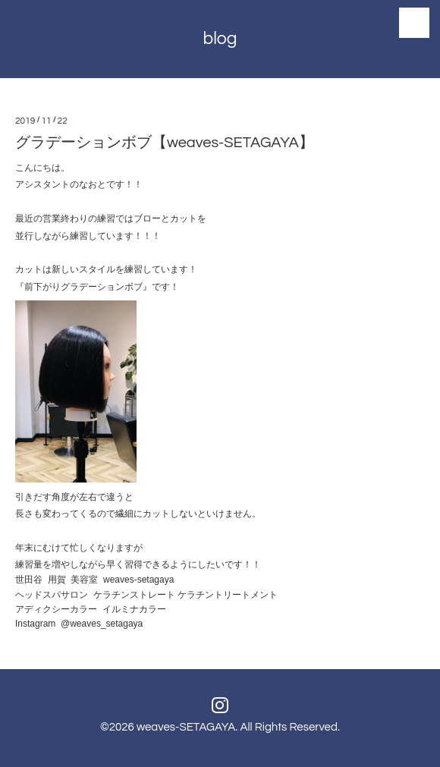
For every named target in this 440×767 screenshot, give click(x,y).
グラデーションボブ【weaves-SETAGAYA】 (164, 142)
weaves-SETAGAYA (186, 727)
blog (220, 39)
